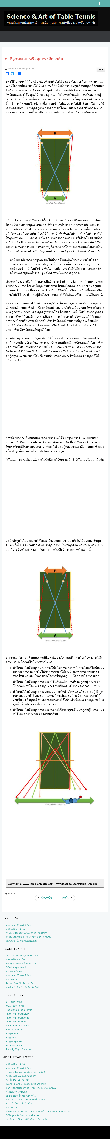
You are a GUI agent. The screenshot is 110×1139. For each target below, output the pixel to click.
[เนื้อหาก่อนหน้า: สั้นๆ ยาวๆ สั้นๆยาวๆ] (44, 898)
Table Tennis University (17, 1014)
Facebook (99, 3)
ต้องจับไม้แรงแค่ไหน (16, 959)
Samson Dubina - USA (17, 1025)
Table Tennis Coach (16, 1021)
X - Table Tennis (14, 1002)
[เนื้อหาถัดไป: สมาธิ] (67, 898)
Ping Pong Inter (14, 1041)
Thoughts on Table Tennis (19, 1010)
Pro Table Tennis (14, 1029)
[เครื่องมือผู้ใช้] (101, 69)
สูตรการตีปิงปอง (14, 971)
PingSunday (12, 1033)
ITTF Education (14, 1045)
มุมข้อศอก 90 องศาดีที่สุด (18, 975)
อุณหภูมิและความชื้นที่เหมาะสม (22, 963)
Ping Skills (11, 1037)
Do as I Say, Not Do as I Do (20, 983)
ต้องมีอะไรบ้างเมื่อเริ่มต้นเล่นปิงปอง (23, 987)
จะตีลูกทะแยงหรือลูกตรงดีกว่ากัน (22, 955)
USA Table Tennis (15, 1006)
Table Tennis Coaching (17, 1017)
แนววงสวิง (11, 979)
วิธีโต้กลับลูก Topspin (16, 967)
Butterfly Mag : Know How (19, 1049)
